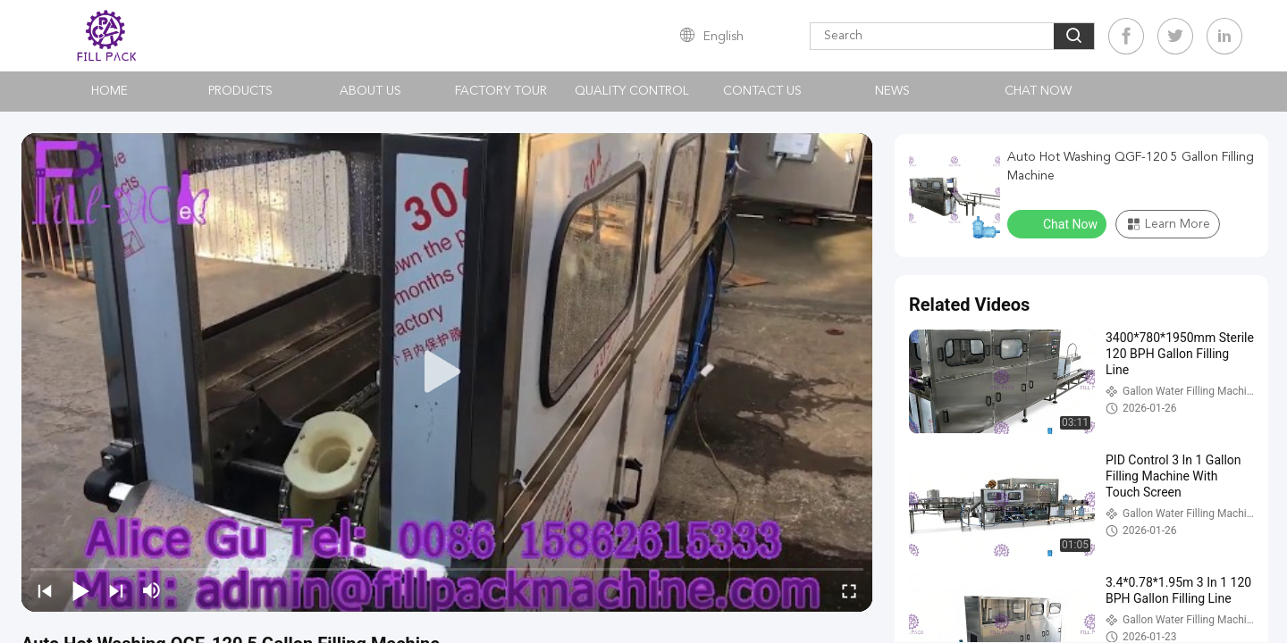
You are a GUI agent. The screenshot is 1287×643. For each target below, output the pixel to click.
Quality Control (632, 91)
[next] (116, 590)
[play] (447, 372)
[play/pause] (80, 590)
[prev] (45, 590)
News (892, 91)
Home (109, 91)
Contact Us (762, 91)
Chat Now (1038, 91)
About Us (370, 91)
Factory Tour (501, 91)
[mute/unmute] (152, 590)
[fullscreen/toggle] (849, 590)
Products (240, 91)
